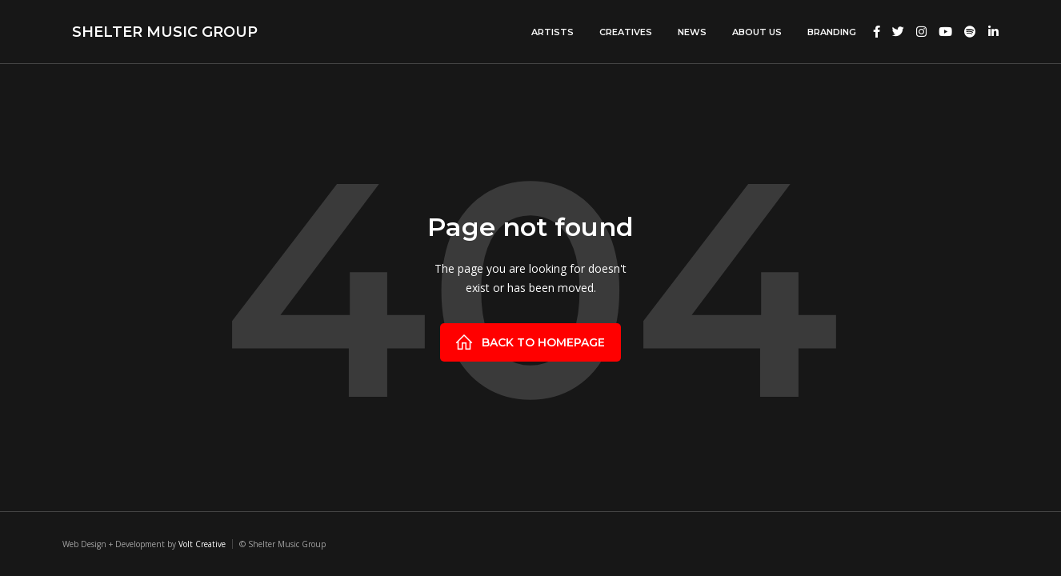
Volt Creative (202, 544)
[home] (160, 31)
